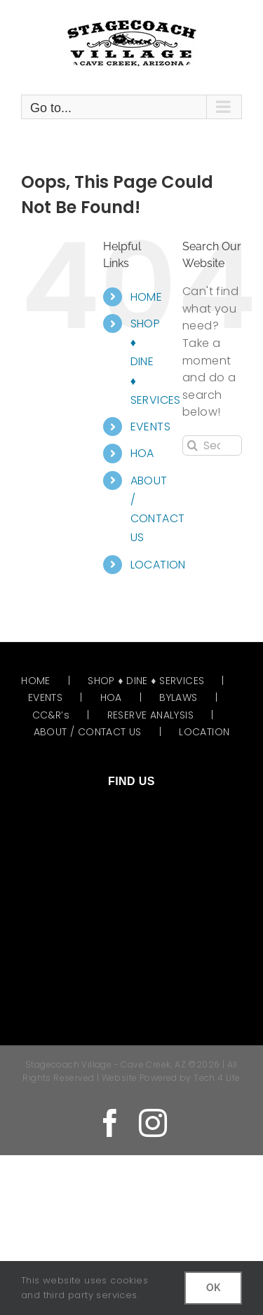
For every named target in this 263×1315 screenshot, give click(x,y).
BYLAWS (178, 697)
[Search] (192, 445)
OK (213, 1287)
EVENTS (150, 426)
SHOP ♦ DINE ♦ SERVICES (146, 681)
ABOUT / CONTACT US (88, 732)
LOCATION (158, 565)
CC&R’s (50, 715)
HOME (146, 297)
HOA (142, 453)
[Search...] (212, 445)
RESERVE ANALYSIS (150, 715)
